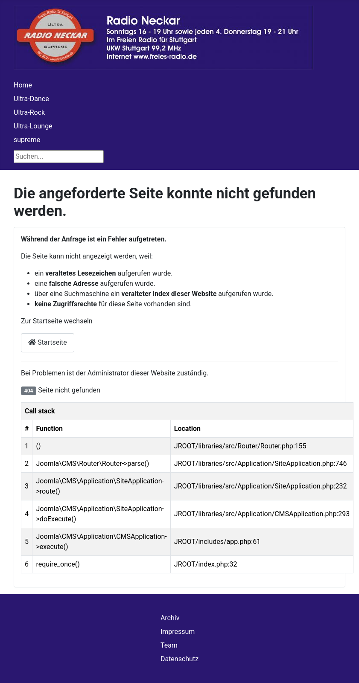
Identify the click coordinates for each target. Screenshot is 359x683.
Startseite (47, 342)
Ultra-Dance (31, 99)
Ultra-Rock (29, 112)
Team (169, 645)
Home (23, 85)
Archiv (170, 618)
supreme (27, 140)
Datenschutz (179, 659)
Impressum (178, 632)
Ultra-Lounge (33, 126)
